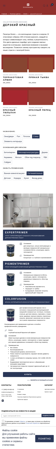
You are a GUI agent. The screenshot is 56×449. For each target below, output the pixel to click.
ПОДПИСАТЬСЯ (47, 415)
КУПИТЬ (28, 374)
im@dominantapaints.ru (7, 392)
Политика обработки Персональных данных (29, 397)
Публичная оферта (22, 399)
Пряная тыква (39, 77)
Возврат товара (21, 394)
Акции (19, 392)
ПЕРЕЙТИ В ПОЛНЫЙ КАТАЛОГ (41, 380)
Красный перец (40, 110)
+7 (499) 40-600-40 (40, 6)
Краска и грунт (49, 392)
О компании (20, 389)
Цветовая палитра (50, 389)
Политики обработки (33, 423)
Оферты (22, 421)
